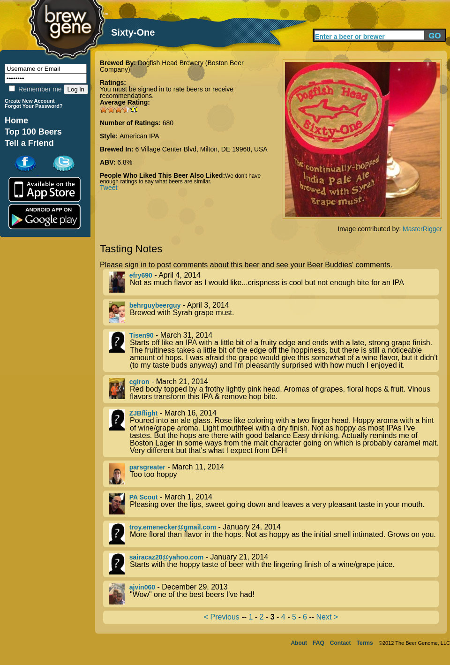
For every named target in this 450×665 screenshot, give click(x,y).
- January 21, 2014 (274, 563)
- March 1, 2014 (274, 503)
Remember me (35, 89)
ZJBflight (143, 413)
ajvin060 (142, 587)
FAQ (318, 643)
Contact (340, 643)
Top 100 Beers (33, 131)
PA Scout (143, 497)
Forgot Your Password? (34, 106)
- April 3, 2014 (274, 312)
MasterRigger (422, 229)
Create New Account (30, 101)
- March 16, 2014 (274, 431)
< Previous (222, 617)
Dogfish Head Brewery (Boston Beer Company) (172, 66)
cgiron (139, 381)
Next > (327, 617)
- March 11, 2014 (274, 473)
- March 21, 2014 (274, 389)
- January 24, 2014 (274, 533)
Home (16, 120)
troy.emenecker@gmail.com (172, 527)
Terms (365, 643)
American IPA (139, 136)
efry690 (140, 275)
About (299, 643)
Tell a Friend (29, 143)
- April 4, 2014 (274, 282)
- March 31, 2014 (274, 350)
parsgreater (147, 467)
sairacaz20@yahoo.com (166, 557)
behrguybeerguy (155, 305)
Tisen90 (141, 335)
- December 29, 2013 (274, 594)
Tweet (108, 187)
